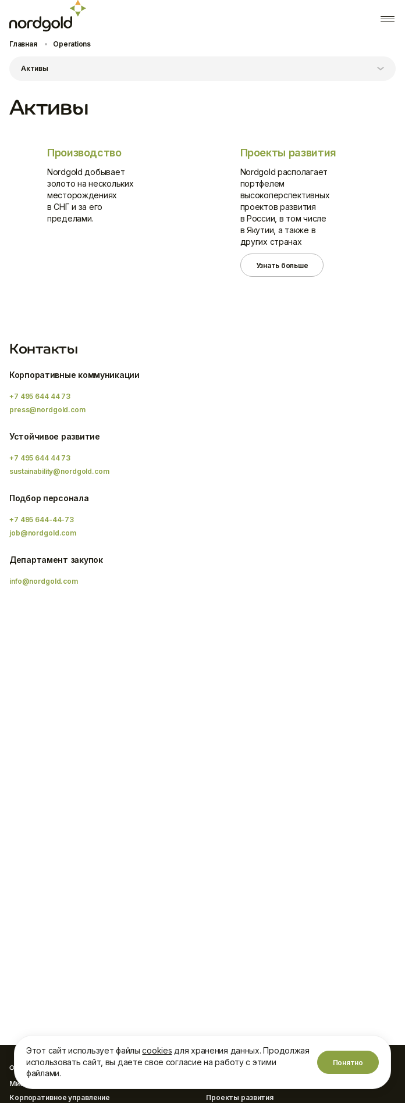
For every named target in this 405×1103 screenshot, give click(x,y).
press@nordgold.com (47, 409)
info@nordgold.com (43, 581)
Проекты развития (239, 1097)
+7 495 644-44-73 (41, 519)
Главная (23, 44)
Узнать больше (282, 265)
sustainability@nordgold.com (59, 471)
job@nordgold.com (42, 533)
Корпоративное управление (59, 1097)
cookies (157, 1050)
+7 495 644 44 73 (39, 396)
